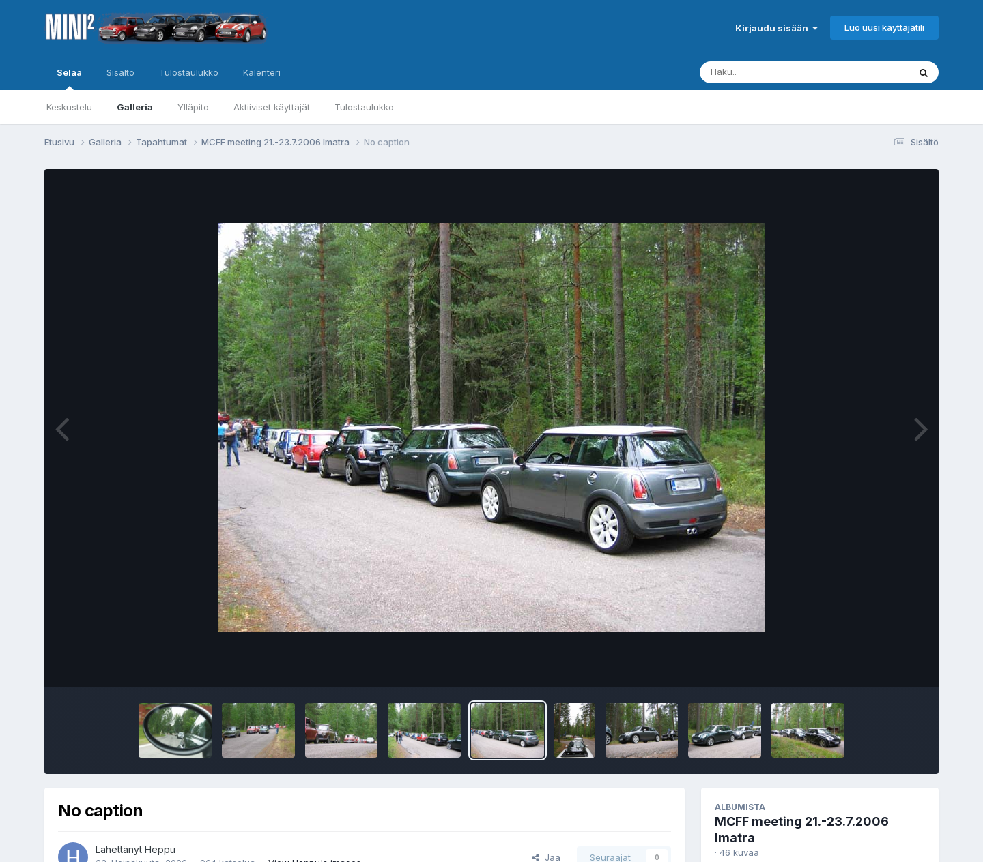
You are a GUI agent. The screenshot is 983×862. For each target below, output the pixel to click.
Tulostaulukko (364, 107)
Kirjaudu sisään (776, 28)
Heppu (160, 849)
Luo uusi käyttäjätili (884, 27)
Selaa (69, 78)
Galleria (135, 107)
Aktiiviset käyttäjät (271, 107)
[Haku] (779, 72)
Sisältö (120, 72)
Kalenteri (262, 72)
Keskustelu (69, 107)
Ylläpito (193, 107)
